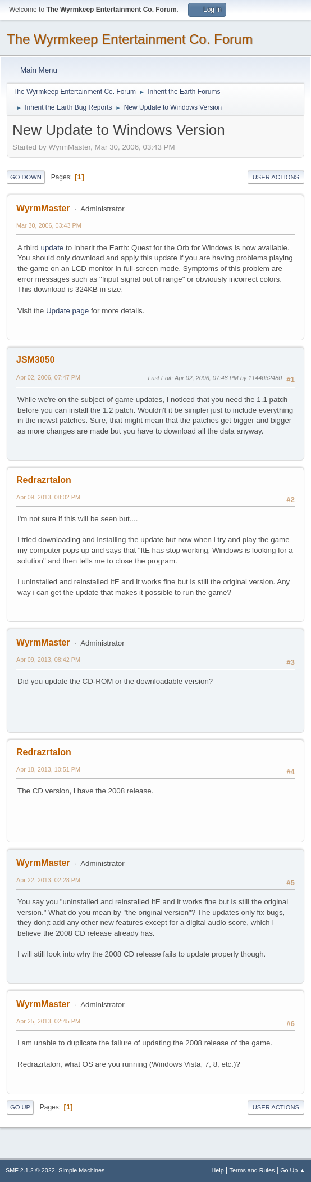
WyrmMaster (43, 208)
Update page (67, 310)
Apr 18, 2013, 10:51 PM (48, 769)
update (52, 247)
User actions (276, 177)
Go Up (20, 1107)
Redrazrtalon (43, 480)
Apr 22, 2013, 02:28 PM (48, 880)
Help (218, 1170)
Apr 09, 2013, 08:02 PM (48, 497)
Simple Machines (81, 1170)
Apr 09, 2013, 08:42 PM (48, 659)
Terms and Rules (252, 1170)
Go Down (26, 177)
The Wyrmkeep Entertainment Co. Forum (130, 39)
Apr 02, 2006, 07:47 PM (48, 377)
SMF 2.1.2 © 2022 (30, 1170)
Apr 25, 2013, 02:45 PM (48, 1021)
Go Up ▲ (292, 1170)
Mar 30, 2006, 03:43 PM (48, 225)
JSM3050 (35, 359)
